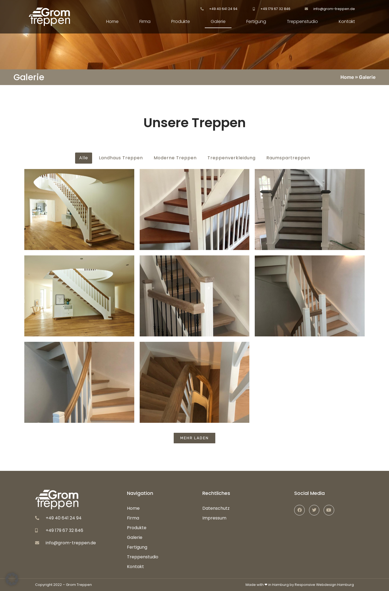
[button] (12, 579)
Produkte (180, 21)
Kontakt (347, 21)
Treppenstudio (302, 21)
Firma (144, 21)
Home (112, 21)
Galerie (218, 21)
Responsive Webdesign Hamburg (324, 584)
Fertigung (256, 21)
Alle (83, 158)
